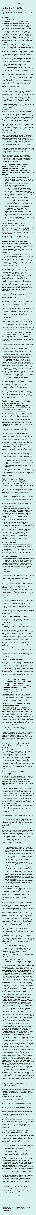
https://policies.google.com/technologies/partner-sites (15, 897)
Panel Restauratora (6, 1210)
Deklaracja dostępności (19, 1208)
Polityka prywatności (14, 1207)
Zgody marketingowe (7, 1208)
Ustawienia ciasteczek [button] (25, 1207)
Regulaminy (5, 1207)
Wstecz (18, 3)
